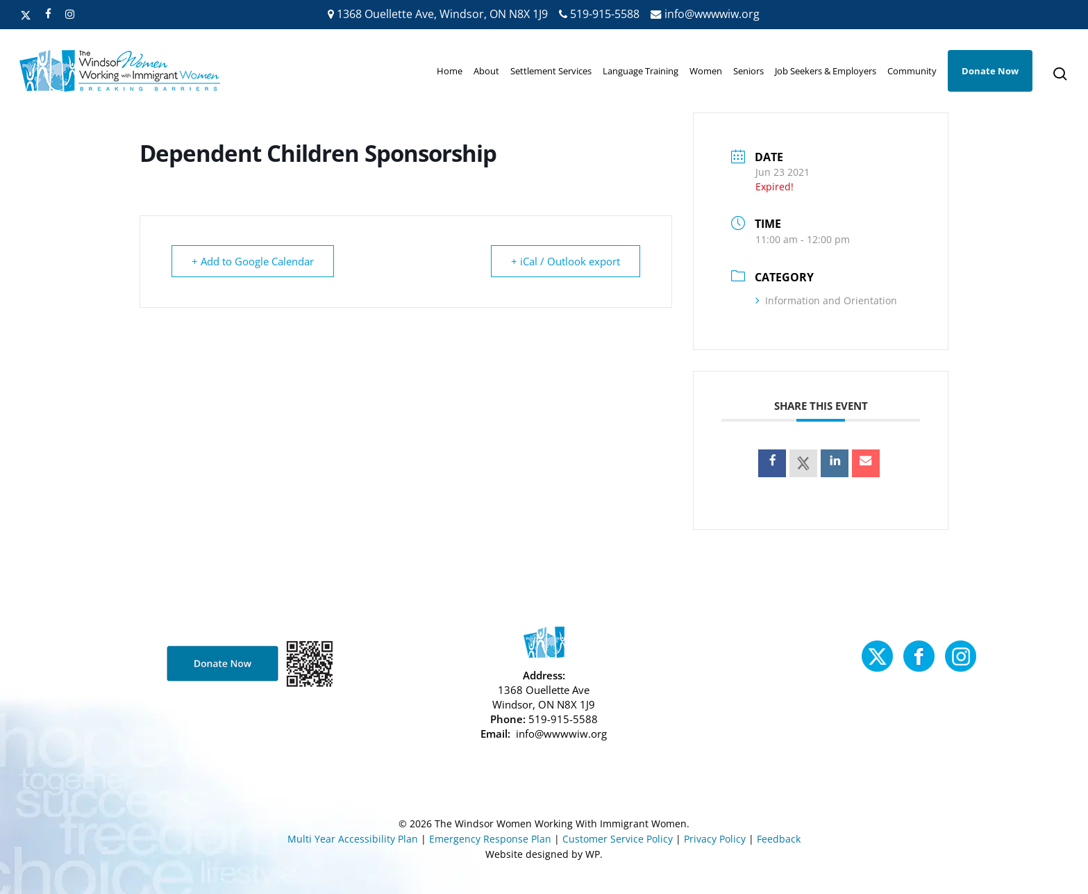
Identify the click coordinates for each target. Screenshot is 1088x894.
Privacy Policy (715, 838)
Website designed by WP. (544, 854)
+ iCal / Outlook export (565, 261)
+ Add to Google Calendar (253, 261)
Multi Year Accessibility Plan (352, 838)
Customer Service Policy (617, 838)
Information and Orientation (826, 300)
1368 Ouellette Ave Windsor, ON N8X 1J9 (543, 697)
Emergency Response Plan (490, 838)
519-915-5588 (599, 14)
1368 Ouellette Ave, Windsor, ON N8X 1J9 (438, 14)
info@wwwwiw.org (705, 14)
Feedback (779, 838)
